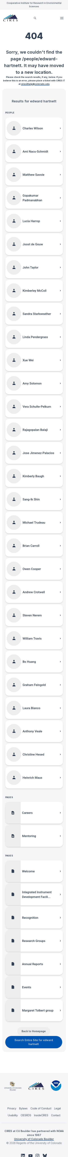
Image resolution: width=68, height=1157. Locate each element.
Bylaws (23, 1108)
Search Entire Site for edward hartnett (34, 1042)
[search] (35, 18)
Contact (55, 1115)
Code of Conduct (40, 1108)
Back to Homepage (34, 1031)
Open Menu (62, 18)
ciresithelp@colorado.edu (35, 84)
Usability (13, 1115)
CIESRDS (26, 1115)
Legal (57, 1108)
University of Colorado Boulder (34, 1139)
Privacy (11, 1108)
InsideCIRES (41, 1115)
